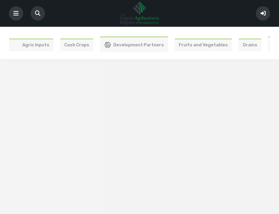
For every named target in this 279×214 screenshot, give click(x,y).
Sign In (263, 13)
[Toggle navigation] (16, 13)
